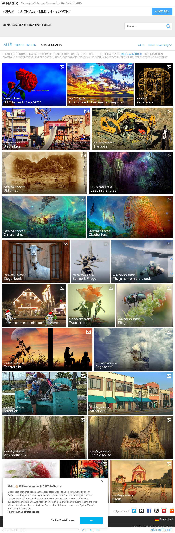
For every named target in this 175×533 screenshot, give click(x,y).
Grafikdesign (61, 54)
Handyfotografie (66, 57)
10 (97, 530)
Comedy (7, 57)
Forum (8, 11)
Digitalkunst (111, 54)
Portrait (21, 54)
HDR (146, 54)
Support (62, 11)
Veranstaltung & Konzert (151, 57)
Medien (45, 11)
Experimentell (44, 57)
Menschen (156, 54)
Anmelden (162, 11)
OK (91, 520)
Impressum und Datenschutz (23, 512)
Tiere (99, 54)
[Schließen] (102, 481)
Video (19, 45)
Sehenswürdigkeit (90, 57)
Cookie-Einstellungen (63, 520)
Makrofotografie (40, 54)
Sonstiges (87, 54)
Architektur (111, 57)
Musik (31, 45)
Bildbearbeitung (131, 54)
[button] (141, 45)
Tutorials (27, 11)
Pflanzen (8, 54)
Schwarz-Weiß (23, 57)
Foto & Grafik (50, 45)
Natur (75, 54)
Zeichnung (127, 57)
